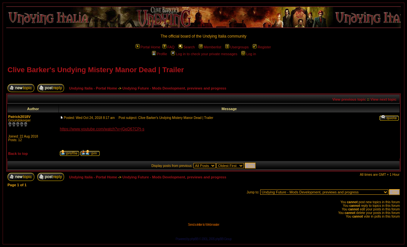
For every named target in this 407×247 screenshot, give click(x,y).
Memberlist (210, 47)
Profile (159, 54)
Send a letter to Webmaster (203, 224)
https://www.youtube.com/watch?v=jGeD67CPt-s (102, 129)
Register (262, 47)
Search (186, 47)
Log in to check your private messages (204, 54)
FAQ (168, 47)
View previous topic (349, 99)
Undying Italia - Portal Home (93, 88)
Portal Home (148, 47)
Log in (248, 54)
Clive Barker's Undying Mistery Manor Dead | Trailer (96, 70)
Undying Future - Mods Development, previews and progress (174, 88)
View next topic (383, 99)
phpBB (194, 239)
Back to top (18, 154)
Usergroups (237, 47)
